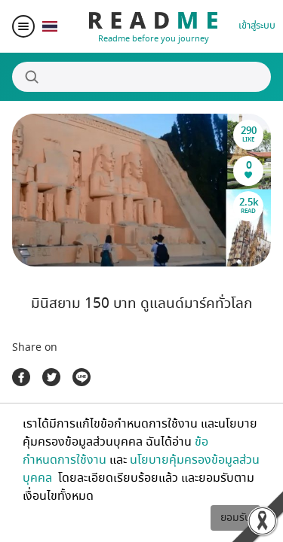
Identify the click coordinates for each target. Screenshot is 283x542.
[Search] (141, 77)
